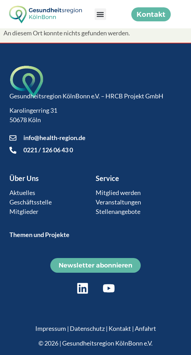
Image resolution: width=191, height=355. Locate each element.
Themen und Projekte (39, 234)
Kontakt (120, 328)
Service (107, 178)
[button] (100, 14)
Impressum (50, 328)
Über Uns (24, 178)
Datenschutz (87, 328)
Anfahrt (145, 328)
